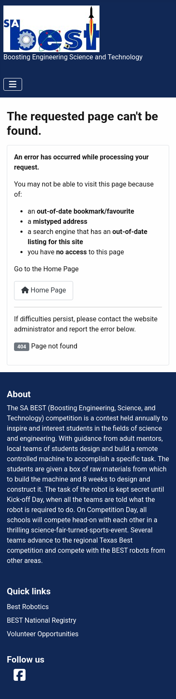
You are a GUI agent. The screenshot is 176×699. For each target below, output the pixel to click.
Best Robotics (28, 607)
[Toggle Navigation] (12, 84)
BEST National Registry (41, 620)
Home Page (43, 290)
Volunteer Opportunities (43, 634)
